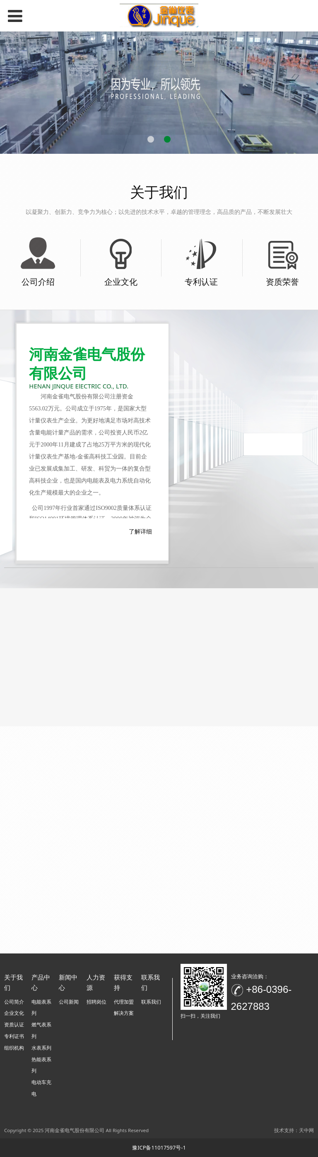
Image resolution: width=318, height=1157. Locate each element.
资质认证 (14, 1024)
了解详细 (140, 531)
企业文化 (120, 281)
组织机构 (14, 1048)
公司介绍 (38, 281)
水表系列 (41, 1048)
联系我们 (151, 1002)
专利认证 (201, 281)
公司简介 (14, 1002)
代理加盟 (124, 1002)
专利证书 (14, 1036)
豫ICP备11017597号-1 (159, 1147)
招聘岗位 (96, 1002)
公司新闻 (69, 1002)
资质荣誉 (282, 281)
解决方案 (124, 1013)
